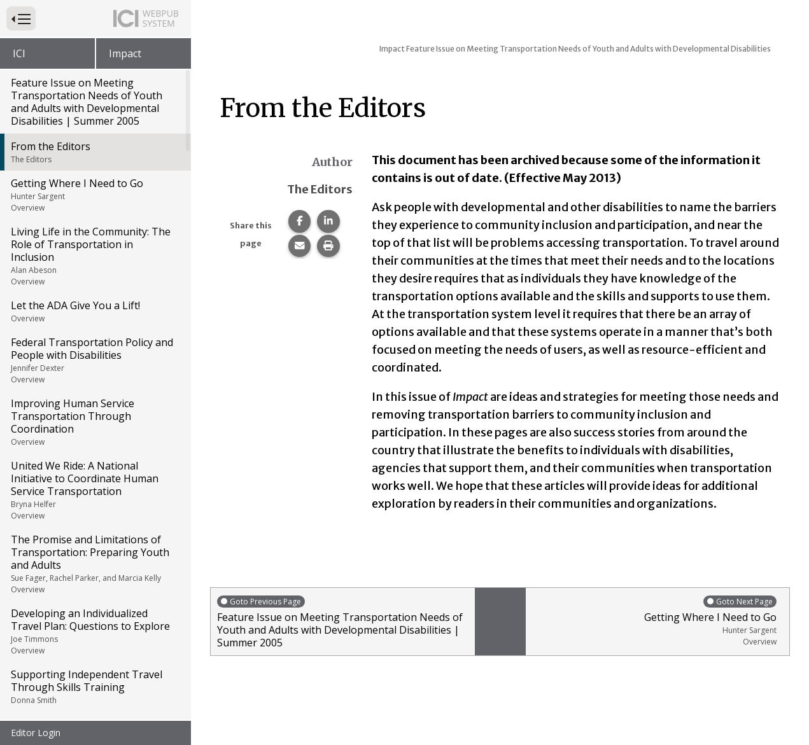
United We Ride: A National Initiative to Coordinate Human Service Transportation (94, 490)
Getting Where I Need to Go (94, 194)
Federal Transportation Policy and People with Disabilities (94, 360)
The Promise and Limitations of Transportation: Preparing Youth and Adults (94, 564)
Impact (125, 53)
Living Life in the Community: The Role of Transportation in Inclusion (94, 256)
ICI (19, 53)
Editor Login (35, 733)
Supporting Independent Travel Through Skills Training (94, 686)
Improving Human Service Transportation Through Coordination (94, 421)
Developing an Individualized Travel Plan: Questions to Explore (94, 631)
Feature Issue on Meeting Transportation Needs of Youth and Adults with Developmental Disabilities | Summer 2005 (86, 102)
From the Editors (94, 152)
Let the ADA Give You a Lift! (94, 311)
